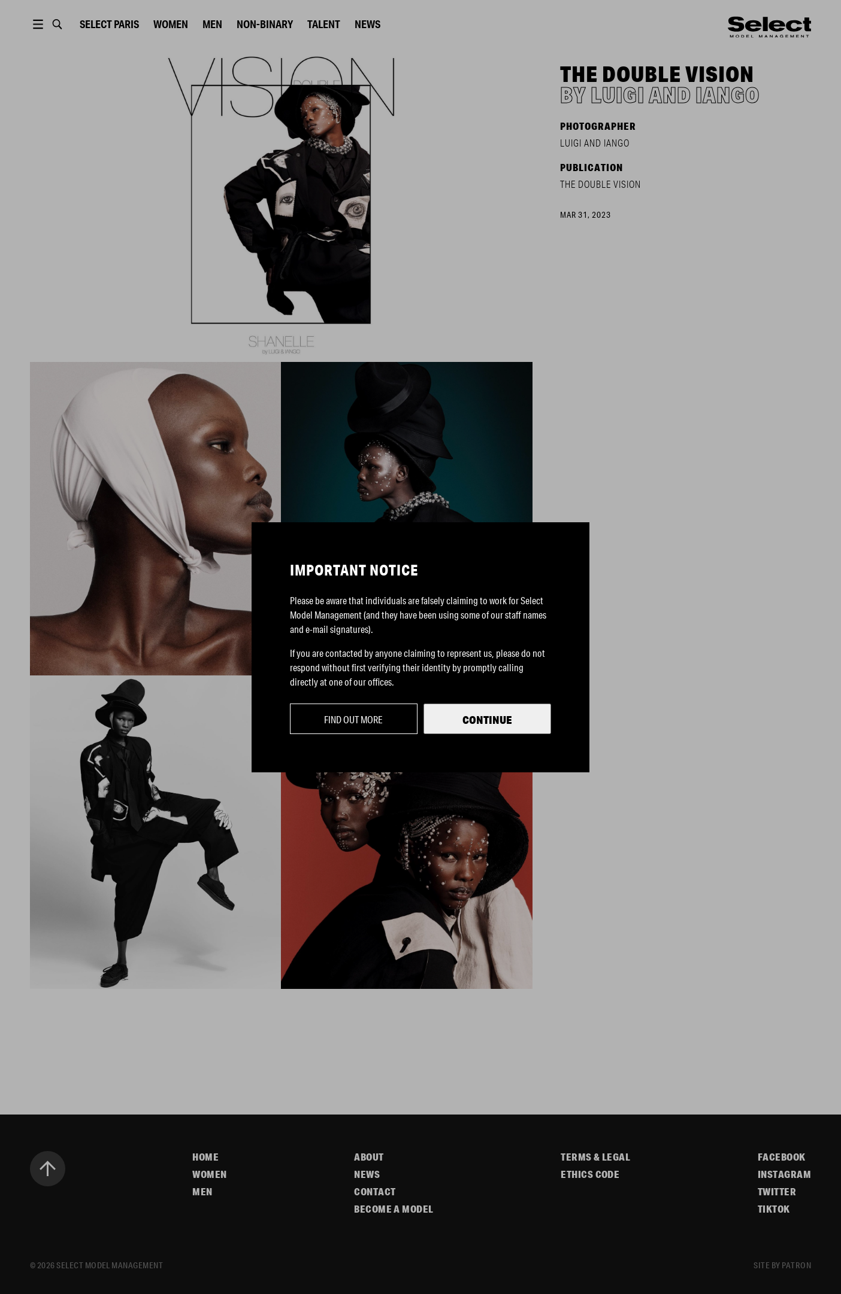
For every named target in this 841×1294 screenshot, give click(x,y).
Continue (487, 720)
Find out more (353, 719)
